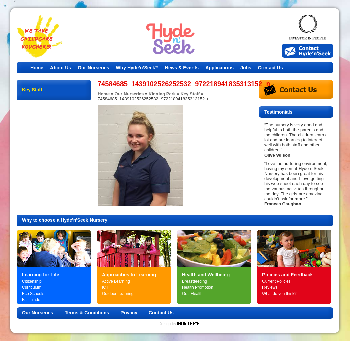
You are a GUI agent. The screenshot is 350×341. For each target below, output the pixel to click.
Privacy (128, 312)
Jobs (245, 67)
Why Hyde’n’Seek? (137, 67)
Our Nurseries (93, 67)
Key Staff (189, 93)
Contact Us (270, 67)
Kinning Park (162, 93)
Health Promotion (197, 287)
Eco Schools (33, 293)
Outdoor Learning (117, 293)
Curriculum (31, 287)
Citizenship (32, 281)
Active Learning (116, 281)
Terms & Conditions (87, 312)
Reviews (269, 287)
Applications (219, 67)
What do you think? (279, 293)
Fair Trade (31, 299)
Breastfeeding (194, 281)
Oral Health (192, 293)
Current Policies (276, 281)
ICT (105, 287)
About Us (60, 67)
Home (36, 67)
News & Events (182, 67)
